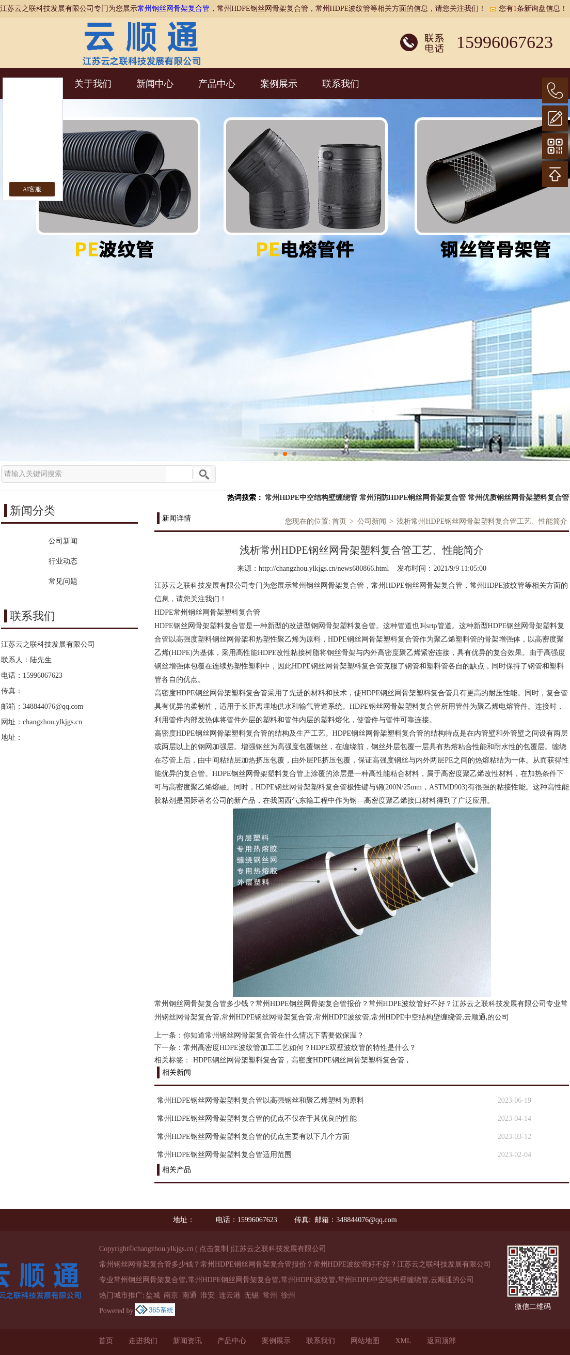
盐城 (153, 1295)
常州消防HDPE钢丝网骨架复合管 (412, 497)
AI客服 (32, 189)
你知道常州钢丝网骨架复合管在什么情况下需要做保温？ (273, 1035)
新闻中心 (154, 84)
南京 (171, 1295)
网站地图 (365, 1341)
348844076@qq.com (53, 706)
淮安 (207, 1295)
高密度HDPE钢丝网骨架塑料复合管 (347, 1060)
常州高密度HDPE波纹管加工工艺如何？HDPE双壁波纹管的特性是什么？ (299, 1048)
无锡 (251, 1295)
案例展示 (278, 84)
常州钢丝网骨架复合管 (173, 8)
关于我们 (93, 84)
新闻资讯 (187, 1341)
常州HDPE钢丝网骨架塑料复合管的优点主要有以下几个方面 (253, 1136)
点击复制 (213, 1249)
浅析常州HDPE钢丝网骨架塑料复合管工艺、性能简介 (482, 521)
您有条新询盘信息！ (528, 8)
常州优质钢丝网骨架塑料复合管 (518, 497)
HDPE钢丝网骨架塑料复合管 (238, 1060)
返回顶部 (441, 1341)
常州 (270, 1295)
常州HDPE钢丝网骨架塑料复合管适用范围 (224, 1155)
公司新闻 (371, 521)
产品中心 (216, 84)
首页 (339, 521)
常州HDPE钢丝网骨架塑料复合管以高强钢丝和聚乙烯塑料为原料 (260, 1100)
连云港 (230, 1295)
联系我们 (340, 84)
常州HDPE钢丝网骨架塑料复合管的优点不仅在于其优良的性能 (257, 1118)
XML (403, 1341)
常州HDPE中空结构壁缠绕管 (311, 497)
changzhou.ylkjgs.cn (52, 722)
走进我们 (143, 1341)
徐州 (288, 1295)
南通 (189, 1295)
